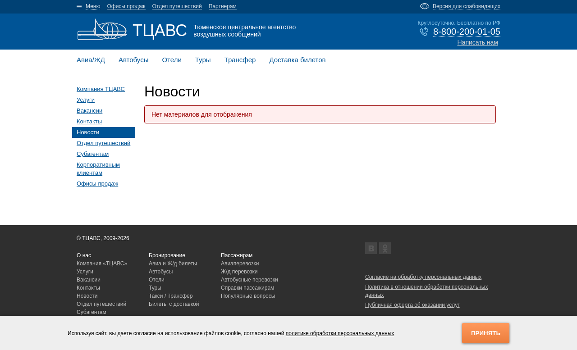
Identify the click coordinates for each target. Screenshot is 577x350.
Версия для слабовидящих (466, 6)
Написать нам (477, 42)
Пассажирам (236, 255)
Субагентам (93, 153)
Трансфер (240, 60)
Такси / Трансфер (170, 296)
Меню (93, 6)
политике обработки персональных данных (340, 333)
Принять (485, 333)
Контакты (89, 121)
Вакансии (89, 110)
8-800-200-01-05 (466, 31)
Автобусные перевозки (249, 280)
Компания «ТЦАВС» (102, 263)
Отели (171, 60)
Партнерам (223, 6)
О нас (84, 255)
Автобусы (134, 60)
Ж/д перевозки (239, 271)
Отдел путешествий (177, 6)
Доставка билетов (297, 60)
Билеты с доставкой (174, 304)
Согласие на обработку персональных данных (423, 277)
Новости (88, 132)
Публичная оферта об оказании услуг (412, 305)
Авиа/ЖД (91, 60)
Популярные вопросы (248, 296)
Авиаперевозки (240, 263)
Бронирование (167, 255)
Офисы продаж (126, 6)
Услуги (86, 99)
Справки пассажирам (247, 288)
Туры (203, 60)
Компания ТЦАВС (101, 89)
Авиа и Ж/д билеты (173, 263)
